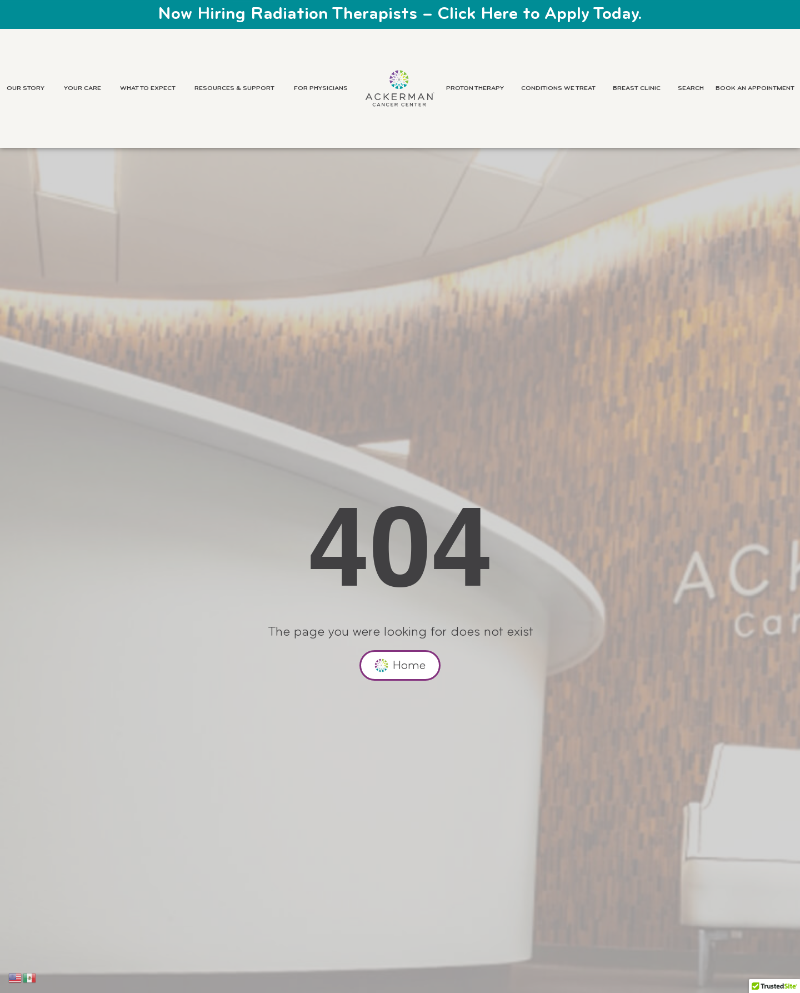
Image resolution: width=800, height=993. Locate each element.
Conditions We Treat (561, 88)
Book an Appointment (755, 88)
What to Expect (150, 88)
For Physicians (323, 88)
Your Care (85, 88)
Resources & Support (237, 88)
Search (691, 88)
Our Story (28, 88)
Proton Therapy (477, 88)
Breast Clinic (639, 88)
